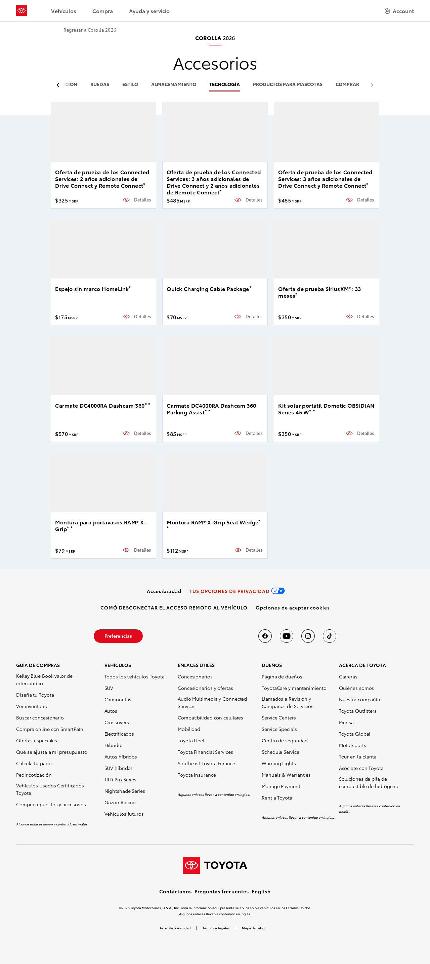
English (261, 891)
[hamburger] (399, 10)
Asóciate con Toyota (361, 768)
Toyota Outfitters (358, 710)
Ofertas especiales (36, 740)
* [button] (144, 184)
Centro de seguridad (285, 740)
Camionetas (117, 699)
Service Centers (279, 717)
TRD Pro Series (120, 779)
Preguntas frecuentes (222, 891)
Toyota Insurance (197, 774)
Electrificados (119, 733)
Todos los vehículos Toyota (134, 676)
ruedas (99, 84)
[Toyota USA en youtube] (286, 636)
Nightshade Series (124, 790)
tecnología (224, 84)
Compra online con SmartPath (49, 729)
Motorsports (352, 745)
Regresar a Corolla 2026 (90, 30)
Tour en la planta (358, 756)
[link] (164, 591)
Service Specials (279, 729)
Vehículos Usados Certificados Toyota (50, 789)
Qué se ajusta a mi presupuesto (51, 751)
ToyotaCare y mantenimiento (294, 687)
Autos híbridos (120, 756)
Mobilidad (189, 729)
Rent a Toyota (277, 797)
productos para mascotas (287, 84)
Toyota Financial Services (205, 751)
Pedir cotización (33, 774)
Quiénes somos (356, 687)
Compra (102, 10)
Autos (111, 710)
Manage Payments (282, 786)
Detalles (142, 199)
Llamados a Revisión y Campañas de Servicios (287, 702)
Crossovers (116, 722)
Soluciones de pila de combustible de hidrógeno (369, 782)
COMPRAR (347, 84)
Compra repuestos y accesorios (51, 804)
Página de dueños (282, 676)
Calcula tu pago (34, 763)
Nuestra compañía (359, 699)
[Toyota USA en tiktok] (329, 636)
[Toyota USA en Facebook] (265, 636)
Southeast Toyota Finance (206, 763)
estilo (130, 84)
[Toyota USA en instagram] (308, 636)
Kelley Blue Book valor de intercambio (44, 679)
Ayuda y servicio (149, 10)
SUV (109, 687)
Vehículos (63, 10)
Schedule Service (280, 751)
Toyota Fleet (191, 740)
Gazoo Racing (120, 802)
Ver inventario (31, 706)
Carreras (348, 676)
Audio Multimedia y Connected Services (212, 702)
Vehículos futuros (124, 813)
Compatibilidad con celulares (210, 717)
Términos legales (216, 927)
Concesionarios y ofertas (205, 687)
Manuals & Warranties (286, 774)
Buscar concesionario (40, 717)
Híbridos (114, 745)
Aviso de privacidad (175, 927)
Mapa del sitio (253, 927)
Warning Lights (279, 763)
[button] (293, 607)
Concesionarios (195, 676)
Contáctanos (175, 891)
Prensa (346, 722)
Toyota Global (355, 733)
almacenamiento (173, 84)
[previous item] (59, 85)
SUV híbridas (118, 768)
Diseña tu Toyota (35, 694)
